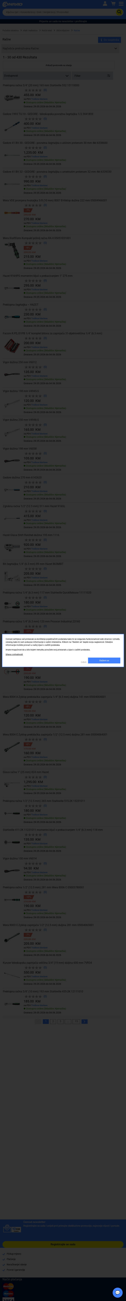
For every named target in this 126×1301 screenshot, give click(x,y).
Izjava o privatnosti (14, 654)
